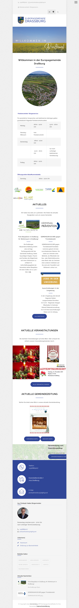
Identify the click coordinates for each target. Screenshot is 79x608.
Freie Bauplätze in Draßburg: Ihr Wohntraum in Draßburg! (42, 583)
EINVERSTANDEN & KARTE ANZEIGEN (63, 456)
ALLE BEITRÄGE (39, 316)
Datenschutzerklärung (43, 606)
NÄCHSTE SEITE (48, 439)
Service (45, 564)
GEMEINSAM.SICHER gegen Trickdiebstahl (41, 592)
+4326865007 (23, 2)
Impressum (23, 542)
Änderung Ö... (36, 564)
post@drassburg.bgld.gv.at (38, 2)
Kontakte (46, 560)
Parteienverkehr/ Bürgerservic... (29, 7)
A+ (49, 12)
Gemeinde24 (34, 604)
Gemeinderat (23, 560)
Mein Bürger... (34, 560)
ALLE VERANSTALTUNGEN (41, 384)
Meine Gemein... (23, 564)
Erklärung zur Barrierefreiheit (29, 545)
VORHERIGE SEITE (32, 439)
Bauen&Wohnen (24, 569)
